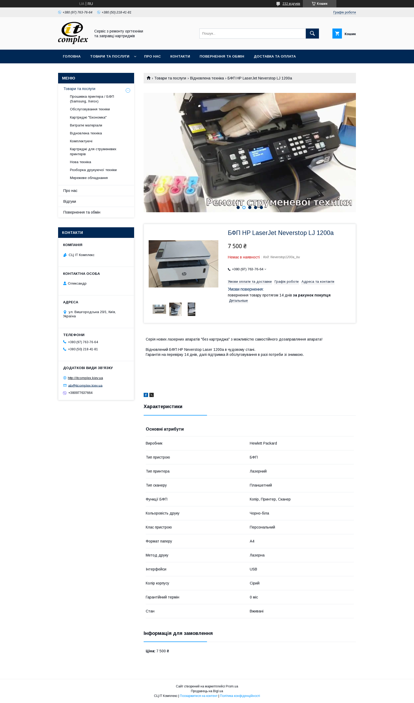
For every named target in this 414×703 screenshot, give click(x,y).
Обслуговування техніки (90, 109)
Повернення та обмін (222, 56)
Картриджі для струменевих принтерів (93, 151)
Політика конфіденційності (240, 696)
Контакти (180, 56)
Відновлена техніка (207, 78)
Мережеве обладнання (89, 178)
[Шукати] (312, 34)
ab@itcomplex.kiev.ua (85, 385)
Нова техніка (80, 162)
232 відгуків (291, 4)
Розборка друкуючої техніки (93, 170)
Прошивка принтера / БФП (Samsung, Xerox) (92, 99)
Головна (72, 56)
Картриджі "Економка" (88, 117)
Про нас (152, 56)
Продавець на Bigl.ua (207, 691)
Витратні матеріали (86, 125)
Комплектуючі (81, 141)
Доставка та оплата (275, 56)
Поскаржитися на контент (199, 696)
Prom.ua (232, 686)
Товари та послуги (109, 56)
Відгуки (69, 201)
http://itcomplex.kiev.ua (85, 378)
